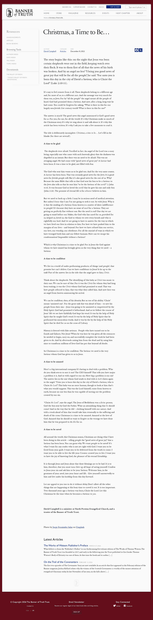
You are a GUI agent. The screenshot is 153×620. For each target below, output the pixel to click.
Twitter (116, 606)
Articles (63, 51)
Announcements (14, 37)
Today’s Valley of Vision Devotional (17, 78)
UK (33, 610)
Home (45, 20)
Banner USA (68, 8)
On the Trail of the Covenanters (61, 561)
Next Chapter (123, 14)
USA (27, 610)
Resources (90, 14)
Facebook (128, 606)
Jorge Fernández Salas (62, 527)
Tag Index (11, 60)
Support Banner (81, 8)
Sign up (76, 612)
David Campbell (50, 51)
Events (105, 14)
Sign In (102, 8)
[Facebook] (136, 50)
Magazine (73, 14)
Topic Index (12, 64)
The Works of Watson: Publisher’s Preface (66, 545)
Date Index (11, 57)
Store (59, 14)
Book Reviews (13, 44)
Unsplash (80, 527)
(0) (116, 7)
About (140, 14)
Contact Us (93, 8)
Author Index (13, 54)
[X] (140, 50)
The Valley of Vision (15, 74)
